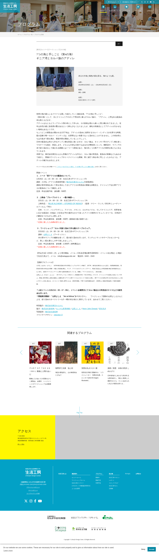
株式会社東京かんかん (75, 182)
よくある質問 (76, 488)
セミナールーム (76, 477)
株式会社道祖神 (48, 309)
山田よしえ (48, 234)
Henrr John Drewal (89, 309)
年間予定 (98, 483)
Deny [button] (143, 549)
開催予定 (98, 480)
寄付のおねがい (113, 2)
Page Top (79, 412)
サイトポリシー (33, 490)
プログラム (99, 474)
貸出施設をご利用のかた (130, 2)
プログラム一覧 (28, 34)
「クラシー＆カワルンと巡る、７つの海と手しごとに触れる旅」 (75, 166)
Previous (22, 352)
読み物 (111, 474)
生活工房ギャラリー (78, 483)
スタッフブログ (113, 483)
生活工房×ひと (113, 486)
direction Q (58, 315)
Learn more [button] (8, 550)
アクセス (127, 474)
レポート (111, 480)
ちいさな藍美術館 (63, 309)
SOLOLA (102, 309)
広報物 (111, 488)
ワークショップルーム (78, 480)
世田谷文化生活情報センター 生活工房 (12, 7)
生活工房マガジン (114, 477)
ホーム (20, 34)
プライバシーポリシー (33, 487)
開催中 (98, 477)
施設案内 (74, 474)
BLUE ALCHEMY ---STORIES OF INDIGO (65, 204)
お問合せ (138, 474)
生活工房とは (62, 474)
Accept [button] (151, 549)
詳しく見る (21, 444)
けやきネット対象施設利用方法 (81, 486)
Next (136, 352)
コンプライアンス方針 (33, 493)
